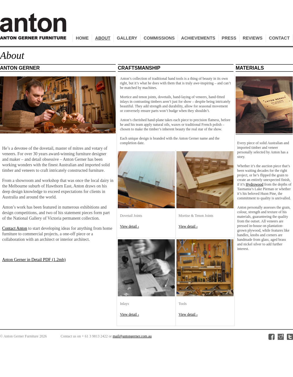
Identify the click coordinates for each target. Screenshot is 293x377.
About (102, 38)
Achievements (198, 38)
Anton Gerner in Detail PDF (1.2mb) (34, 259)
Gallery (127, 38)
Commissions (159, 38)
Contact (279, 38)
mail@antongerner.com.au (132, 336)
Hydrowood (254, 184)
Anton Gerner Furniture (34, 29)
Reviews (253, 38)
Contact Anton (14, 228)
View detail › (129, 226)
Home (82, 38)
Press (229, 38)
